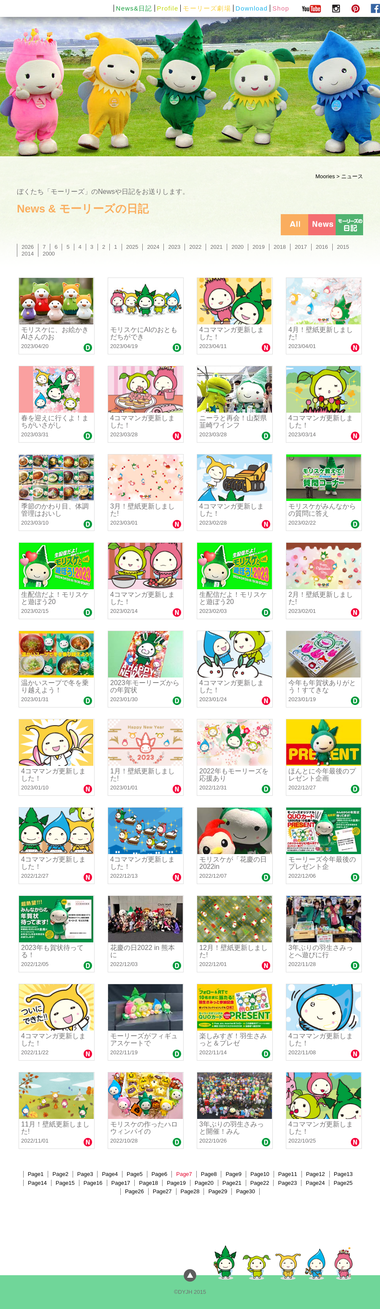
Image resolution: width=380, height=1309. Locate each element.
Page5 (135, 1174)
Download (252, 8)
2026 (28, 247)
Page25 (343, 1183)
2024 (153, 247)
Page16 (93, 1183)
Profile (168, 8)
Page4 (110, 1174)
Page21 (232, 1183)
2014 (28, 253)
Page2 (60, 1174)
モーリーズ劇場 (207, 8)
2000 (49, 253)
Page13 (343, 1174)
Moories (325, 176)
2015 (343, 247)
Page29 (217, 1191)
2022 (195, 247)
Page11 (287, 1174)
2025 (132, 247)
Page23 (287, 1183)
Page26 (134, 1191)
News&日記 (134, 8)
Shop (280, 8)
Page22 (259, 1183)
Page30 (245, 1191)
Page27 (162, 1191)
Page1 (36, 1174)
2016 (322, 247)
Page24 (315, 1183)
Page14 (37, 1183)
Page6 (160, 1174)
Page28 (190, 1191)
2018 (280, 247)
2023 (174, 247)
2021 (216, 247)
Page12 (315, 1174)
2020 (237, 247)
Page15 (65, 1183)
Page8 (209, 1174)
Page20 (204, 1183)
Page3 (85, 1174)
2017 (301, 247)
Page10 (259, 1174)
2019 (258, 247)
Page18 (148, 1183)
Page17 (120, 1183)
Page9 (233, 1174)
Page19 (176, 1183)
